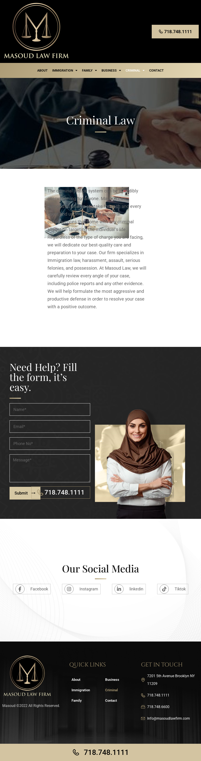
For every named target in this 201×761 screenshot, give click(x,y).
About (42, 70)
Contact (156, 70)
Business (111, 70)
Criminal (135, 70)
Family (89, 70)
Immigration (64, 70)
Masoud (8, 706)
